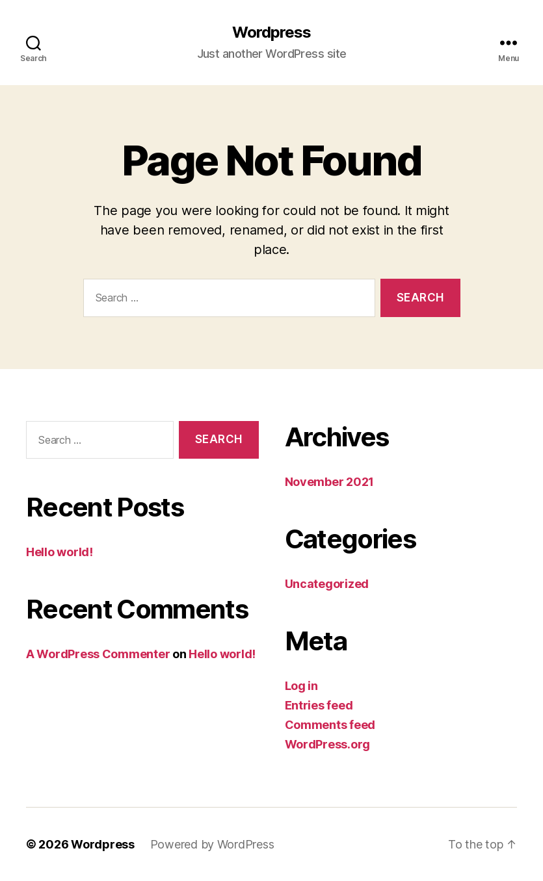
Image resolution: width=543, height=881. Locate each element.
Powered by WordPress (212, 844)
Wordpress (271, 32)
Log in (301, 686)
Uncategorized (327, 584)
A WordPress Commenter (98, 654)
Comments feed (330, 725)
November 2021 (330, 482)
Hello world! (59, 552)
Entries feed (319, 705)
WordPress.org (328, 744)
